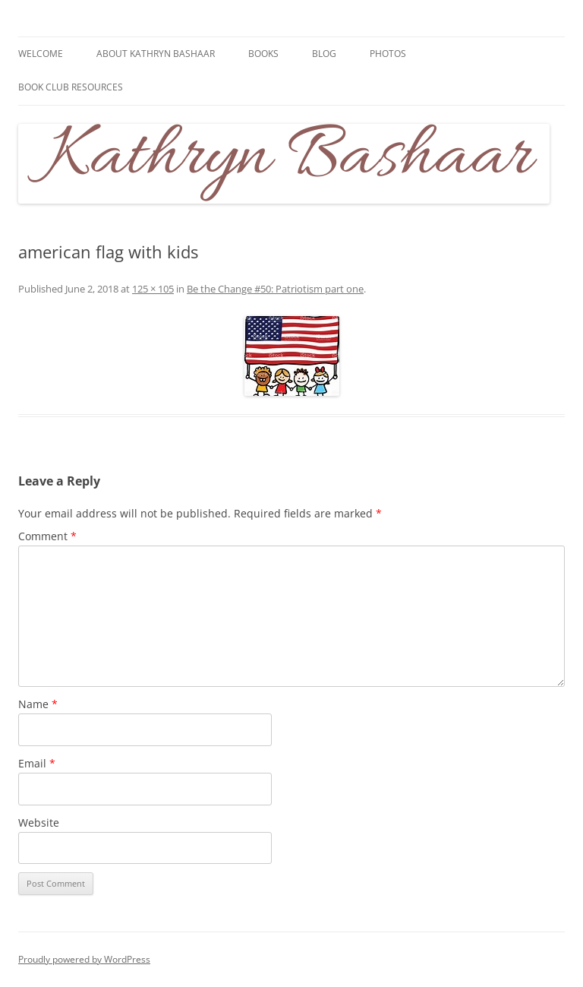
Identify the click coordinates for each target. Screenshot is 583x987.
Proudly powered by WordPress (84, 959)
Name (38, 704)
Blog (324, 53)
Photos (388, 53)
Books (263, 53)
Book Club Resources (70, 87)
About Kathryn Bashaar (155, 53)
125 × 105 (153, 289)
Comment (47, 536)
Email (36, 763)
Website (38, 822)
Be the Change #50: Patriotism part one (275, 289)
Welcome (40, 53)
